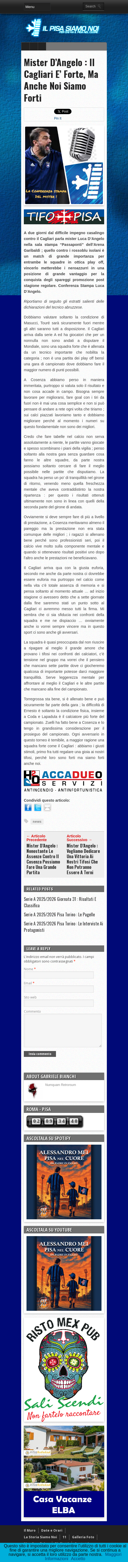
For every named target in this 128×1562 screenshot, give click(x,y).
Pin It (57, 118)
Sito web (30, 997)
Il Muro (30, 1537)
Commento (32, 1011)
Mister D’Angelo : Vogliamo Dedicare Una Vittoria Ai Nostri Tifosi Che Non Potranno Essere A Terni (83, 859)
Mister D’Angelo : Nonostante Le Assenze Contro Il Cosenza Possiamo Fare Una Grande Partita (43, 859)
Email (29, 983)
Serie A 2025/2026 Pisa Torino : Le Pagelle (59, 914)
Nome (30, 969)
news (37, 821)
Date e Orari (51, 1537)
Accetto (78, 1558)
